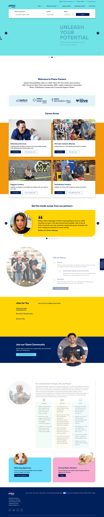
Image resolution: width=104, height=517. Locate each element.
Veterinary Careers (52, 6)
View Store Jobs (73, 152)
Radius (66, 11)
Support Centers (66, 6)
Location (48, 11)
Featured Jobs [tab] (21, 308)
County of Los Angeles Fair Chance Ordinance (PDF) (79, 493)
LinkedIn (14, 510)
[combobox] (54, 14)
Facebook (10, 510)
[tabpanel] (63, 311)
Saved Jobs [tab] (20, 319)
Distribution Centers (80, 6)
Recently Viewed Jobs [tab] (24, 313)
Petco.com (28, 493)
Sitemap (93, 493)
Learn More (17, 152)
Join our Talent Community (24, 354)
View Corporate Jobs (30, 192)
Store (40, 6)
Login (62, 475)
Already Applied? (80, 1)
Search (82, 14)
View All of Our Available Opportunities (49, 303)
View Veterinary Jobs (30, 152)
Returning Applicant (22, 475)
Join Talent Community (66, 1)
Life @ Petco (92, 6)
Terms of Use (35, 493)
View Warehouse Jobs (74, 192)
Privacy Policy (42, 493)
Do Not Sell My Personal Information (56, 493)
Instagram (21, 510)
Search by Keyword (20, 11)
